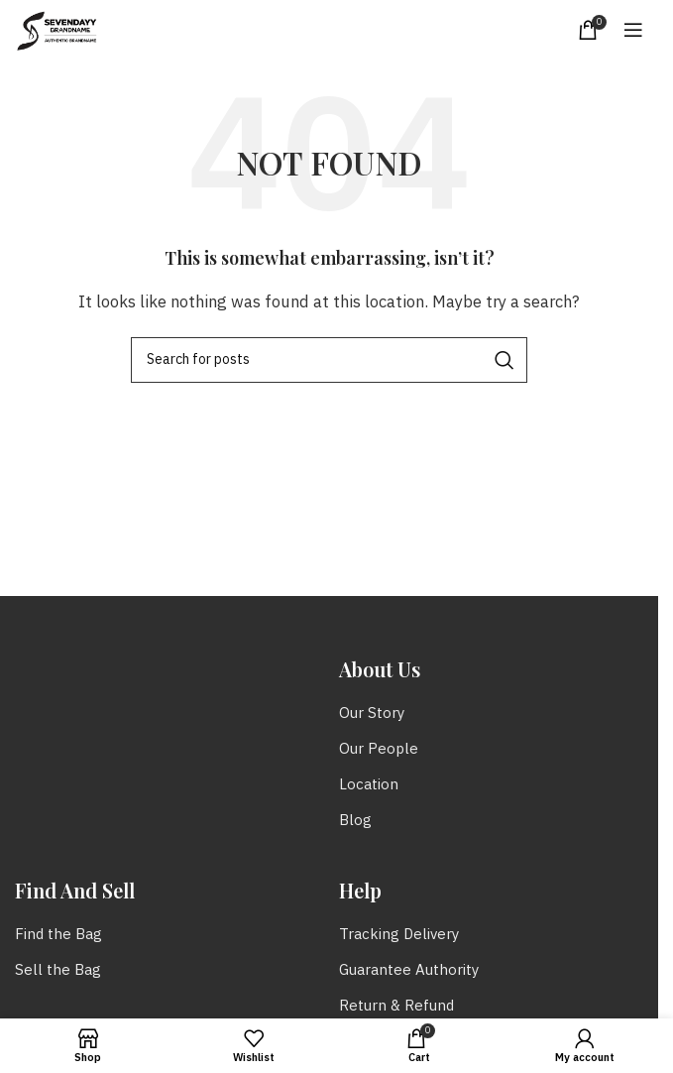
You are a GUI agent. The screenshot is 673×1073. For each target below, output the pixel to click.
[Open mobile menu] (633, 30)
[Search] (329, 360)
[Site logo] (57, 29)
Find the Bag (58, 934)
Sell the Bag (58, 970)
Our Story (371, 713)
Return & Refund (396, 1006)
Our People (378, 749)
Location (368, 785)
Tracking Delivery (399, 934)
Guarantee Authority (409, 970)
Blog (355, 820)
